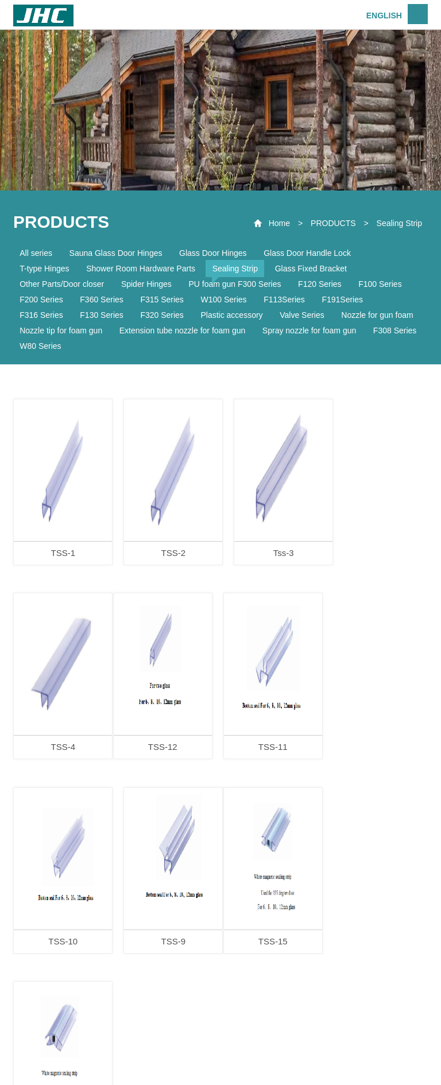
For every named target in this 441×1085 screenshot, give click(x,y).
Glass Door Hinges (213, 253)
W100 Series (223, 299)
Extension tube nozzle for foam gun (182, 330)
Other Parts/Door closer (62, 284)
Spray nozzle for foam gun (309, 330)
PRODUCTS (333, 223)
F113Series (284, 299)
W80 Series (40, 346)
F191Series (342, 299)
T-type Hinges (44, 268)
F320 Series (161, 315)
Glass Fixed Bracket (311, 268)
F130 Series (101, 315)
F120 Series (319, 284)
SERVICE (282, 1042)
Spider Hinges (146, 284)
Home (279, 223)
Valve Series (302, 315)
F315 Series (161, 299)
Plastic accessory (231, 315)
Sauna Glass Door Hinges (116, 253)
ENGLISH (384, 15)
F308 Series (394, 330)
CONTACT (344, 1042)
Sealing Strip (399, 223)
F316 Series (41, 315)
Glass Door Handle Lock (307, 253)
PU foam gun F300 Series (234, 284)
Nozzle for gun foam (377, 315)
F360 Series (101, 299)
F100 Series (379, 284)
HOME (88, 1042)
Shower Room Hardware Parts (140, 268)
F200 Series (41, 299)
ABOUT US (148, 1042)
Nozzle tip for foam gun (61, 330)
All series (36, 253)
